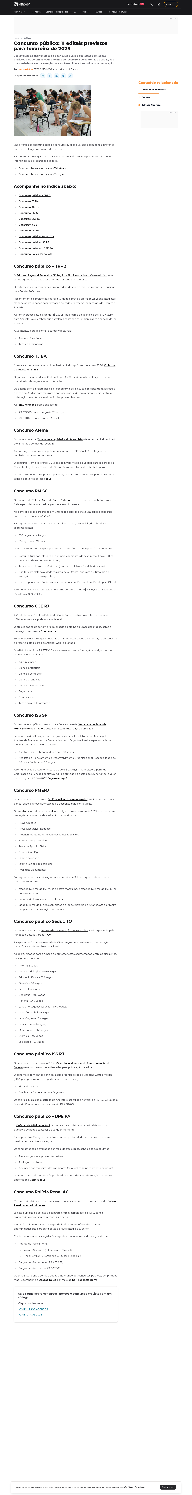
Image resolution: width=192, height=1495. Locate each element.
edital (54, 279)
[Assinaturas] (136, 4)
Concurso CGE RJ (29, 218)
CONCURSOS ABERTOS (33, 1309)
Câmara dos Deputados (57, 12)
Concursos (20, 12)
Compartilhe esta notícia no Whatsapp (43, 168)
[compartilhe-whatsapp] (42, 75)
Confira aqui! (48, 631)
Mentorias (36, 12)
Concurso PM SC (29, 213)
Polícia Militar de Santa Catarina (51, 500)
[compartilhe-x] (63, 75)
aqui (48, 478)
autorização (73, 728)
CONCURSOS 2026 (30, 1314)
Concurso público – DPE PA (36, 248)
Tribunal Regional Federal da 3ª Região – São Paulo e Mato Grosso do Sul (62, 275)
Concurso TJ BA (29, 201)
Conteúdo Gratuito (118, 12)
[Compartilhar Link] (70, 75)
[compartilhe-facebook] (49, 75)
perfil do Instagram (84, 1279)
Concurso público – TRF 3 (35, 195)
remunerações (26, 404)
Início (16, 38)
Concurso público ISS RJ (34, 242)
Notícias (86, 12)
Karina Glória (26, 69)
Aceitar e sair (168, 1487)
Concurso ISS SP (29, 224)
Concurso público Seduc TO (36, 236)
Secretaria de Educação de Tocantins (64, 930)
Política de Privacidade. (135, 1487)
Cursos (100, 12)
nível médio (57, 899)
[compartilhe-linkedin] (56, 75)
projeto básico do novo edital (35, 811)
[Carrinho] (158, 4)
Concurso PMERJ (29, 230)
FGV (48, 934)
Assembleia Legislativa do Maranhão (60, 439)
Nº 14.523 (18, 323)
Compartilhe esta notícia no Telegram (42, 174)
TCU (74, 12)
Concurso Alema (29, 207)
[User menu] (151, 4)
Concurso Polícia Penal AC (35, 254)
